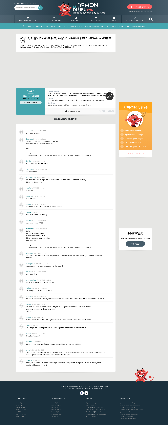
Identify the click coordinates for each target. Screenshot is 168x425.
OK (40, 8)
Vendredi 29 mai (21, 409)
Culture (102, 409)
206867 (111, 90)
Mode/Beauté (90, 412)
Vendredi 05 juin (56, 409)
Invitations (89, 414)
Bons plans (102, 388)
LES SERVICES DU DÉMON (134, 19)
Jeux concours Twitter (127, 416)
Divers (93, 416)
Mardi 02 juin (20, 403)
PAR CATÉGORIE (96, 19)
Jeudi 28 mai (19, 412)
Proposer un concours (90, 388)
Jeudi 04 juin (54, 407)
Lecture (88, 416)
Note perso (30, 102)
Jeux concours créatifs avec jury (129, 414)
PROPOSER (135, 247)
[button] (151, 19)
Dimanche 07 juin (56, 414)
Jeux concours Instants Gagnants (130, 405)
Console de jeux (98, 407)
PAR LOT (114, 19)
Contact (64, 388)
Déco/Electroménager (99, 414)
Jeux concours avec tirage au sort (130, 403)
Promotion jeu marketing (128, 418)
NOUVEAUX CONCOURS (53, 19)
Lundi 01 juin (20, 405)
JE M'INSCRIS (148, 11)
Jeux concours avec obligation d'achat (131, 409)
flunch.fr (30, 91)
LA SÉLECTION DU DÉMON (27, 19)
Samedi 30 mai (20, 407)
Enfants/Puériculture (101, 412)
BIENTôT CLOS (76, 19)
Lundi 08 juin (54, 416)
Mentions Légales (75, 388)
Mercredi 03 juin (56, 405)
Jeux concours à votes (126, 412)
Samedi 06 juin (55, 412)
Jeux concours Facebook (127, 407)
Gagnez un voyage (91, 403)
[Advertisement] (66, 70)
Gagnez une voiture (91, 405)
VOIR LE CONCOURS (104, 111)
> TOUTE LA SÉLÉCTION (135, 157)
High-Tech (89, 407)
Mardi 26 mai (20, 416)
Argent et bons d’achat (92, 409)
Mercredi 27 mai (21, 414)
